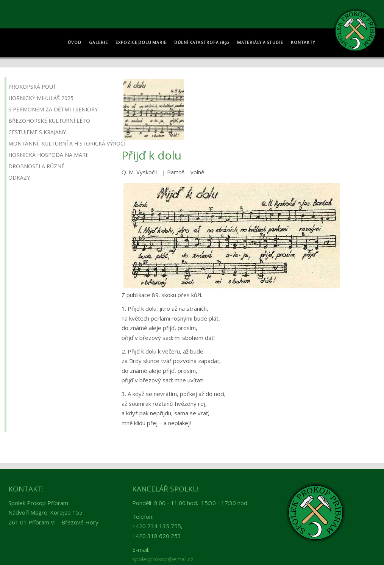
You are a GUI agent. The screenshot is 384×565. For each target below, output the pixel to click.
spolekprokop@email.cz (163, 559)
